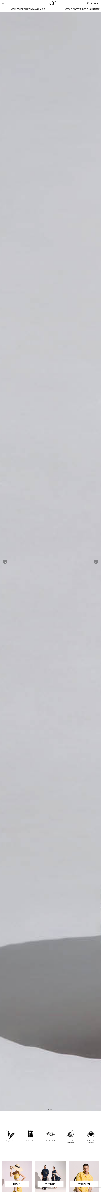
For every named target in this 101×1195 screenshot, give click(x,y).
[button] (5, 562)
